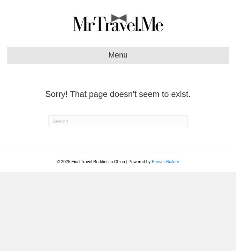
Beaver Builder (165, 161)
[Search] (118, 121)
